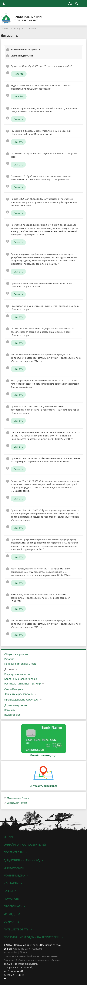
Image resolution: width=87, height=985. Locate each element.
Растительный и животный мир (22, 683)
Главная (5, 28)
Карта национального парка (20, 678)
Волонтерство (12, 714)
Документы (33, 28)
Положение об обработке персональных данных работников (32, 960)
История (9, 659)
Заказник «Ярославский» (18, 694)
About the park (21, 948)
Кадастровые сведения (17, 674)
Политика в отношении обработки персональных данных (31, 956)
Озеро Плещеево (14, 689)
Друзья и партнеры (15, 705)
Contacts (37, 948)
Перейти (19, 73)
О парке (18, 28)
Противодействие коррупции (21, 699)
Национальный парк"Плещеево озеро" (21, 18)
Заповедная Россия (17, 802)
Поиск (23, 952)
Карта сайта (10, 952)
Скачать (18, 119)
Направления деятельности (20, 663)
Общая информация (16, 654)
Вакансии (9, 710)
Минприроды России (18, 798)
